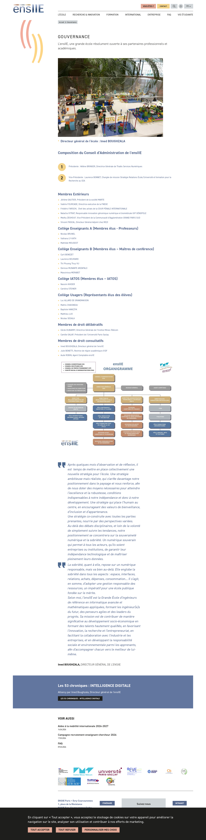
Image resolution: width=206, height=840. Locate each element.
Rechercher (174, 6)
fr (187, 6)
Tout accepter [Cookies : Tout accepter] (40, 829)
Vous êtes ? (148, 6)
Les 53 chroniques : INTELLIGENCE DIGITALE (80, 698)
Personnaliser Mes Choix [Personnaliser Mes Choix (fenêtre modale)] (101, 829)
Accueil (61, 22)
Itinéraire (107, 803)
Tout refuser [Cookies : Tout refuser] (67, 829)
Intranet (179, 803)
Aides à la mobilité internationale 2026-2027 (83, 726)
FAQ (60, 743)
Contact (163, 6)
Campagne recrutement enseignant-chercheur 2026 (87, 734)
